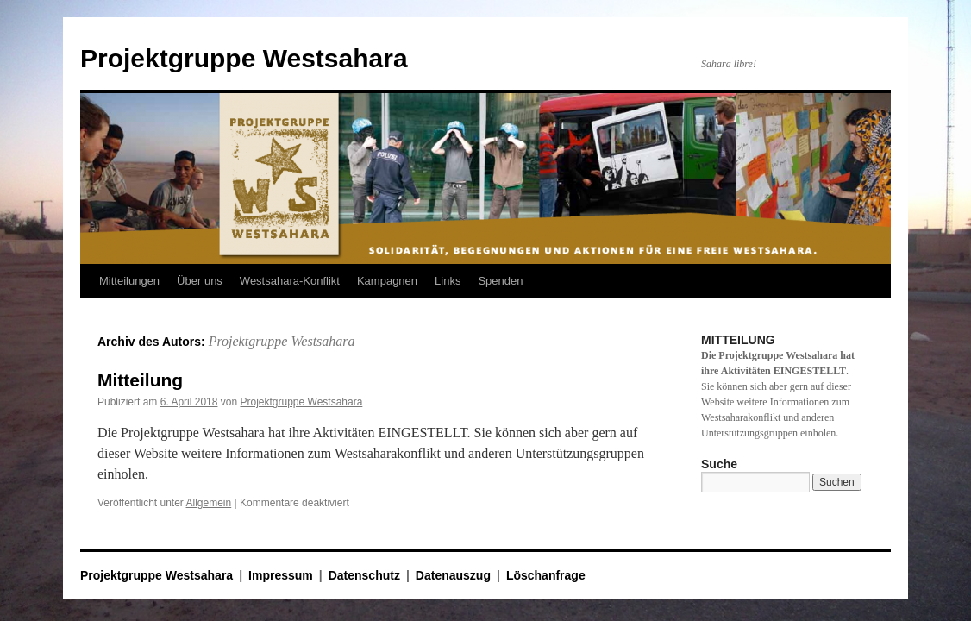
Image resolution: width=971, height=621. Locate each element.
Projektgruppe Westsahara (244, 58)
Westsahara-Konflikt (290, 280)
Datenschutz (364, 575)
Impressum (280, 575)
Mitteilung (140, 380)
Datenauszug (453, 575)
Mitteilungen (129, 280)
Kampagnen (387, 280)
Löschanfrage (546, 575)
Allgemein (209, 503)
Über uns (199, 280)
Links (447, 280)
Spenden (500, 280)
